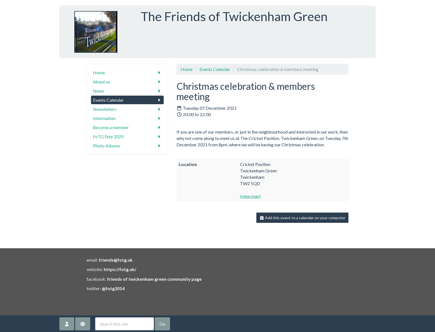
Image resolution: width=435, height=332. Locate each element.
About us (127, 81)
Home (127, 72)
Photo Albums (127, 145)
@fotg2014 (113, 288)
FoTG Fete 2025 (127, 136)
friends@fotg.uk (116, 259)
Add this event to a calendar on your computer (302, 217)
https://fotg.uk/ (120, 269)
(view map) (250, 196)
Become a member (127, 127)
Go (162, 323)
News (127, 91)
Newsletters (127, 109)
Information (127, 118)
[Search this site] (124, 323)
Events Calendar (127, 100)
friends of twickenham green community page (154, 279)
